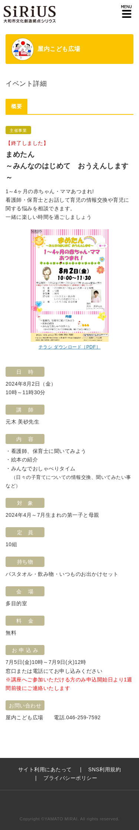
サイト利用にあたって (45, 769)
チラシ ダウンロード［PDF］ (70, 347)
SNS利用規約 (104, 769)
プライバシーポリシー (70, 778)
